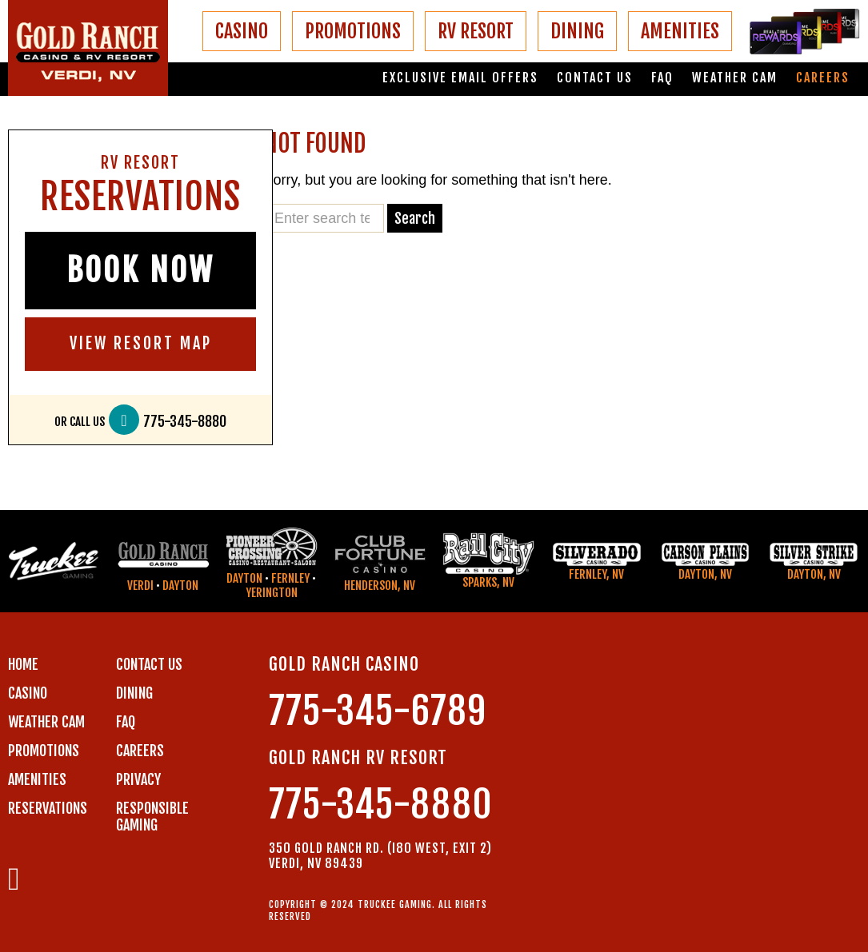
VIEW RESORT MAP (141, 343)
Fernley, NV (596, 574)
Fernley (290, 578)
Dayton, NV (705, 574)
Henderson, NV (379, 585)
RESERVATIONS (47, 808)
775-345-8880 (184, 421)
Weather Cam (735, 78)
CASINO (241, 31)
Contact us (595, 78)
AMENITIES (680, 31)
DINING (577, 31)
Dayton (180, 585)
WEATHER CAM (46, 722)
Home (23, 664)
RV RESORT (476, 31)
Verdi (140, 585)
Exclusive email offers (460, 78)
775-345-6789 (377, 711)
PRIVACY (138, 779)
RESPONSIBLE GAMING (152, 816)
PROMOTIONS (353, 31)
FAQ (662, 78)
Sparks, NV (488, 582)
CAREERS (140, 750)
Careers (823, 78)
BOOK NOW (140, 270)
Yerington (272, 592)
